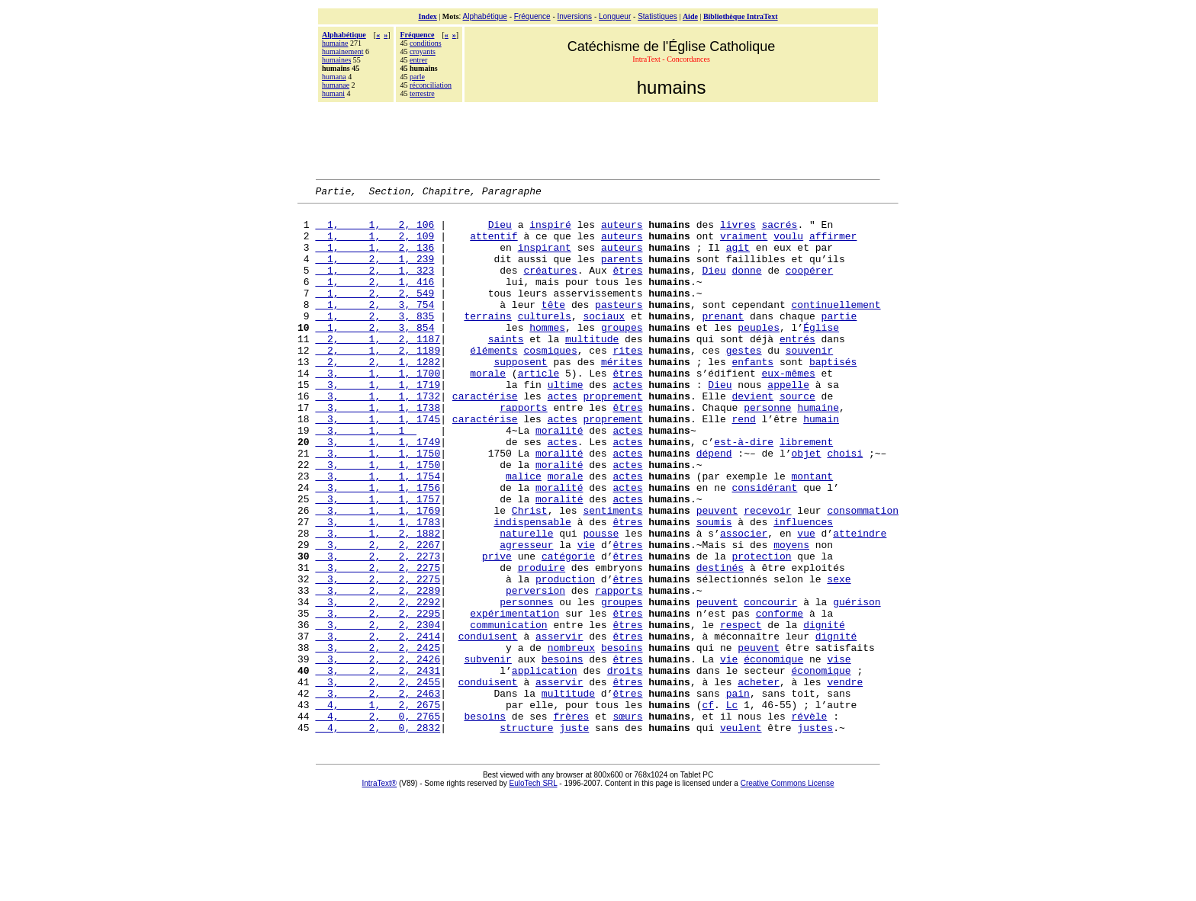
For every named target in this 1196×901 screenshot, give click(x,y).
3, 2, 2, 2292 (377, 684)
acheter (759, 780)
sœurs (627, 821)
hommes (547, 354)
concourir (770, 684)
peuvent (717, 574)
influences (803, 588)
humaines (336, 60)
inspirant (544, 258)
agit (738, 258)
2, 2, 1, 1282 (377, 395)
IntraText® (379, 891)
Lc (732, 807)
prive (497, 629)
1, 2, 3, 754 (374, 327)
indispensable (532, 588)
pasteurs (618, 327)
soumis (714, 588)
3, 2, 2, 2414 (377, 725)
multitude (592, 368)
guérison (856, 684)
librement (806, 492)
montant (813, 533)
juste (574, 835)
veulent (741, 835)
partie (839, 341)
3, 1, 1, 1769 (377, 574)
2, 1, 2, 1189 (377, 382)
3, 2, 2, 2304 (377, 711)
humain (821, 464)
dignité (824, 711)
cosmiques (550, 382)
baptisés (833, 395)
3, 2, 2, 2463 (377, 793)
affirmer (833, 245)
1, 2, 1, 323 (374, 286)
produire (541, 642)
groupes (622, 354)
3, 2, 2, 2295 (377, 697)
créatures (550, 286)
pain (738, 793)
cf (708, 807)
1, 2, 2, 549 (374, 313)
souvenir (809, 382)
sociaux (604, 341)
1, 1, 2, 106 (374, 231)
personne (767, 450)
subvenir (487, 752)
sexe (838, 656)
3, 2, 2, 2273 (377, 629)
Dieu (500, 231)
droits (625, 766)
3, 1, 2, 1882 (377, 601)
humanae (335, 85)
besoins (622, 738)
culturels (544, 341)
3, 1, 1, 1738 (377, 450)
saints (506, 368)
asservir (559, 725)
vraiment (743, 245)
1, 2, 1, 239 (374, 272)
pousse (601, 601)
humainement (342, 51)
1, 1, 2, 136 (374, 258)
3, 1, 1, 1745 (377, 464)
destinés (720, 642)
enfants (752, 395)
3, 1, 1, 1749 (377, 492)
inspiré (550, 231)
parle (417, 76)
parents (622, 272)
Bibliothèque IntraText (740, 16)
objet (806, 505)
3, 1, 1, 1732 (377, 437)
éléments (493, 382)
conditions (426, 43)
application (544, 766)
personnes (526, 684)
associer (743, 601)
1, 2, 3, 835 (374, 341)
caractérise (485, 437)
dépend (714, 505)
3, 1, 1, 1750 (377, 505)
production (565, 656)
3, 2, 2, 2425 (377, 738)
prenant (723, 341)
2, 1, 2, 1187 (377, 368)
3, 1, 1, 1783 (377, 588)
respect (741, 711)
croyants (423, 51)
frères (571, 821)
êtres (627, 286)
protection (762, 629)
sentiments (612, 574)
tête (553, 327)
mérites (622, 395)
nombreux (571, 738)
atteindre (859, 601)
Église (821, 354)
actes (627, 423)
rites (627, 382)
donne (747, 286)
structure (526, 835)
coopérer (809, 286)
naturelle (526, 601)
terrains (487, 341)
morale (488, 409)
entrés (797, 368)
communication (508, 711)
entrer (418, 60)
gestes (744, 382)
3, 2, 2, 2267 (377, 615)
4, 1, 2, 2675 (377, 807)
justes (815, 835)
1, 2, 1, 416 (374, 299)
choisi (845, 505)
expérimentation (514, 697)
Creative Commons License (787, 891)
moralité (559, 478)
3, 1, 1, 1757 (377, 560)
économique (773, 752)
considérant (765, 546)
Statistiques (657, 16)
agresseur (526, 615)
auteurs (622, 231)
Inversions (575, 16)
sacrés (780, 231)
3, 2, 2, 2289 (377, 670)
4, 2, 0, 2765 (377, 821)
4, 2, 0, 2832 (377, 835)
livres (738, 231)
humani (333, 93)
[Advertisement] (598, 138)
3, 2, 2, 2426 (377, 752)
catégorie (568, 629)
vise (838, 752)
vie (586, 615)
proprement (613, 437)
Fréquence (532, 16)
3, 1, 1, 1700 (377, 409)
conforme (779, 697)
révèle (810, 821)
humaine (335, 43)
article (539, 409)
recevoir (767, 574)
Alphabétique (485, 16)
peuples (759, 354)
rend (744, 464)
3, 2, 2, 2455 (377, 780)
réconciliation (431, 85)
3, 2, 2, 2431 (377, 766)
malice (524, 533)
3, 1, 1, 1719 (377, 423)
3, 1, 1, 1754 (377, 533)
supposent (520, 395)
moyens (791, 615)
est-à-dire (743, 492)
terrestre (422, 93)
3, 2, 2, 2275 (377, 642)
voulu (788, 245)
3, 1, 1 (365, 478)
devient (753, 437)
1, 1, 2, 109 (374, 245)
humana (334, 76)
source (797, 437)
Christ (530, 574)
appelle (788, 423)
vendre (845, 780)
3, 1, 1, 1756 (377, 546)
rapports (523, 450)
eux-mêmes (788, 409)
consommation (863, 574)
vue (806, 601)
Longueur (615, 16)
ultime (566, 423)
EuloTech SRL (534, 891)
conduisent (488, 725)
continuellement (836, 327)
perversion (535, 670)
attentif (493, 245)
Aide (690, 16)
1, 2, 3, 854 (374, 354)
